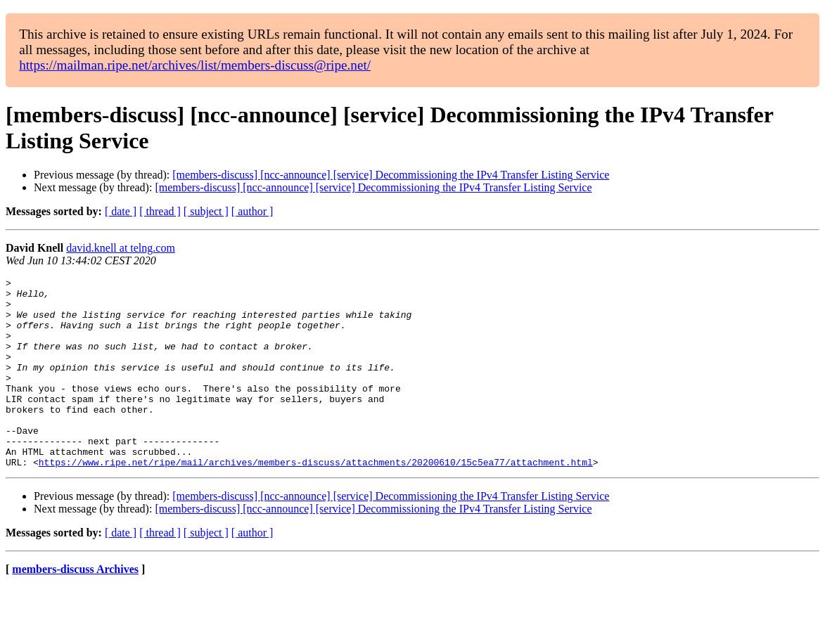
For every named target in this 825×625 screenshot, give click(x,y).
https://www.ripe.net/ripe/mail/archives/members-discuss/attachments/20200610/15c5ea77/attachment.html (316, 500)
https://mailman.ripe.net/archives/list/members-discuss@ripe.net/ (195, 65)
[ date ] (120, 211)
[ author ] (252, 211)
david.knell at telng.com (120, 248)
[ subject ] (206, 211)
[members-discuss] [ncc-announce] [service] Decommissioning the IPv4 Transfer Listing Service (390, 175)
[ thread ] (160, 211)
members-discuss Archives (75, 607)
